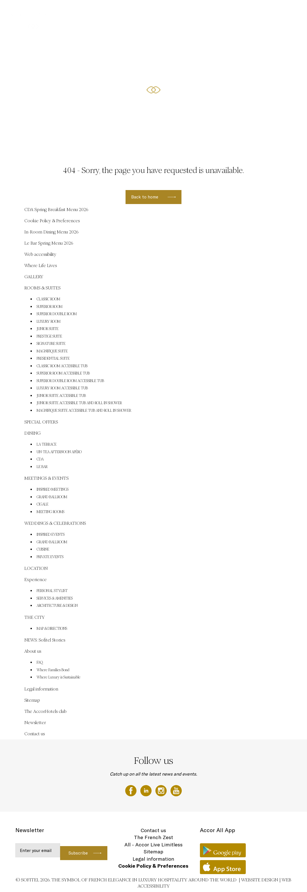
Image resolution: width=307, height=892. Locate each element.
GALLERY (123, 10)
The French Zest (153, 837)
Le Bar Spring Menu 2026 (48, 243)
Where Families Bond (53, 670)
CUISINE (43, 549)
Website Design (259, 880)
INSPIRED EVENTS (51, 534)
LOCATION (36, 568)
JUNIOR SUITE (47, 329)
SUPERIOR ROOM (49, 307)
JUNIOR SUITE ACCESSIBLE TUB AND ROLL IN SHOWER (79, 403)
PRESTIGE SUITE (49, 336)
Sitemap (32, 700)
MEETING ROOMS (50, 512)
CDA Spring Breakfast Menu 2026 (56, 209)
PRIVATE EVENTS (50, 557)
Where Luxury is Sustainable (59, 677)
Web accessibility (40, 254)
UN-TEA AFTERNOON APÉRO (59, 452)
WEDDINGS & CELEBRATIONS (233, 10)
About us (32, 651)
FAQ (40, 662)
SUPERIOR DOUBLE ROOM (57, 314)
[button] (296, 140)
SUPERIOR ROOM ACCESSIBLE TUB (63, 373)
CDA (40, 459)
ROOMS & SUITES (148, 10)
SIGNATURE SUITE (51, 343)
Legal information (41, 689)
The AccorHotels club (45, 711)
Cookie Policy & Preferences (52, 220)
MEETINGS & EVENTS (275, 10)
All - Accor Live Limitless (153, 844)
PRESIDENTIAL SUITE (53, 358)
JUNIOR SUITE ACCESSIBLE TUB (61, 396)
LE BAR (42, 467)
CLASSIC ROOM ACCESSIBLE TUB (62, 366)
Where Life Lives (40, 265)
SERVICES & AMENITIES (55, 598)
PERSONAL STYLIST (52, 591)
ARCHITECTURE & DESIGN (57, 605)
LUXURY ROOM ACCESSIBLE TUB (62, 388)
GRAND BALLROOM (52, 497)
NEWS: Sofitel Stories (44, 640)
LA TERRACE (46, 444)
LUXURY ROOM (48, 321)
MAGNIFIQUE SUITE (52, 351)
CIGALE (42, 504)
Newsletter (35, 722)
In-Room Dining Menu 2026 (51, 232)
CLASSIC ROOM (48, 299)
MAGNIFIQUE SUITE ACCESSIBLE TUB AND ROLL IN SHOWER (84, 410)
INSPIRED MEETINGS (53, 489)
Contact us (34, 733)
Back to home (144, 197)
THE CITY (34, 617)
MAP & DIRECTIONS (52, 628)
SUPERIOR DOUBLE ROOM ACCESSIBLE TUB (70, 381)
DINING (201, 10)
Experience (35, 579)
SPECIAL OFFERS (179, 10)
